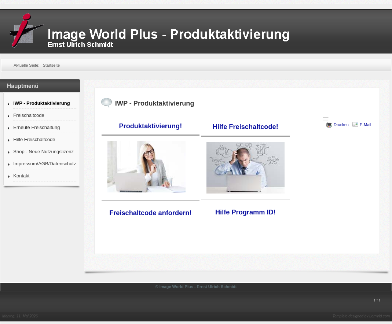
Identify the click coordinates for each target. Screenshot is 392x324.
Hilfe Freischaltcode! (245, 126)
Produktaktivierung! (150, 126)
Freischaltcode (28, 115)
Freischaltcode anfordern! (150, 213)
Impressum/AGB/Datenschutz (44, 163)
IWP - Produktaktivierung (41, 103)
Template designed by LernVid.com (361, 316)
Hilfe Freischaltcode (34, 139)
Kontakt (21, 175)
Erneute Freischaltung (36, 127)
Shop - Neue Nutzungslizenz (43, 151)
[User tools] (326, 119)
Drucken (341, 124)
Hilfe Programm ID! (245, 212)
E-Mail (365, 124)
